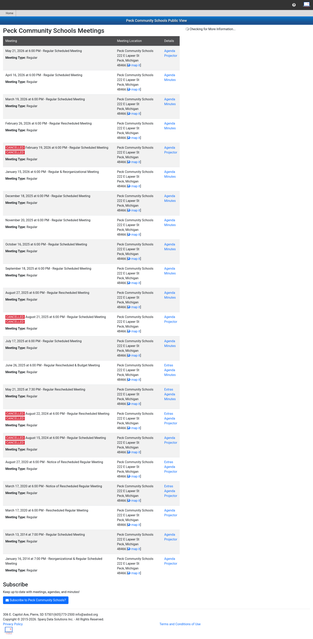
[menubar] (156, 5)
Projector (170, 56)
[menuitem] (294, 5)
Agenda (169, 51)
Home (7, 13)
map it (134, 65)
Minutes (170, 80)
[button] (294, 5)
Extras (168, 365)
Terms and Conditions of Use (180, 624)
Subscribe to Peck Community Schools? (36, 600)
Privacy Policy (13, 624)
